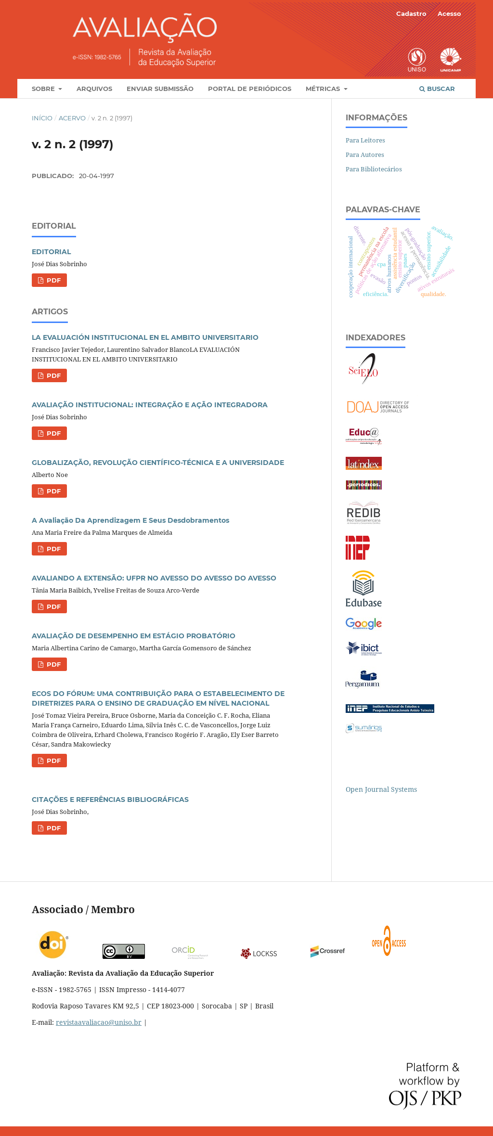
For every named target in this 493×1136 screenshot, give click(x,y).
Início (42, 118)
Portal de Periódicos (249, 88)
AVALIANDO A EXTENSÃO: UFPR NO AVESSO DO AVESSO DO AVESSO (154, 578)
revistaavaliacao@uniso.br (99, 1022)
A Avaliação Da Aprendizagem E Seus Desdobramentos (130, 520)
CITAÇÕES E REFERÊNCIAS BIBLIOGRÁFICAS (110, 799)
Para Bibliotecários (374, 169)
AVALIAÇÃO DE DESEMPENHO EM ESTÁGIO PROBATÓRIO (133, 636)
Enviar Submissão (160, 88)
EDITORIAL (51, 251)
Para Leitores (365, 140)
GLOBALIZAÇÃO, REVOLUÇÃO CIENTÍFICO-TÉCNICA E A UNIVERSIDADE (158, 462)
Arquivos (94, 88)
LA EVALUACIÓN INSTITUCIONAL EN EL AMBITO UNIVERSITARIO (145, 337)
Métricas (324, 88)
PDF (53, 280)
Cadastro (411, 13)
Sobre (44, 88)
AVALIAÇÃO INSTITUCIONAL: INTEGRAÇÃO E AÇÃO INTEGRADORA (150, 404)
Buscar (437, 88)
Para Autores (365, 154)
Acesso (449, 13)
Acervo (72, 118)
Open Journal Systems (381, 789)
